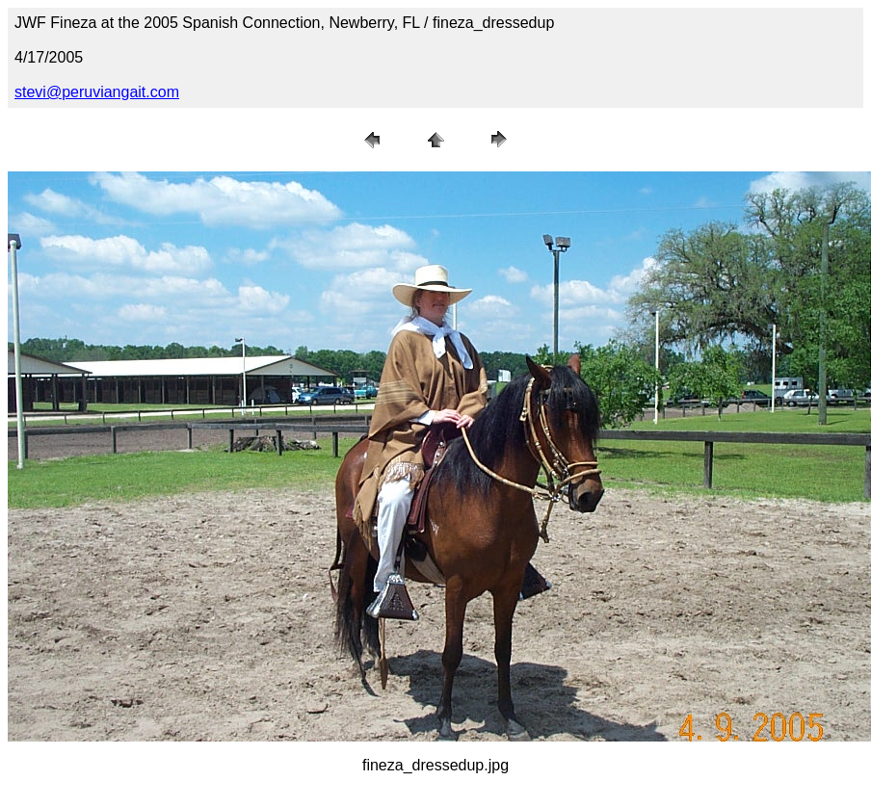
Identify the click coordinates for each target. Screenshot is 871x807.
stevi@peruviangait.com (96, 92)
